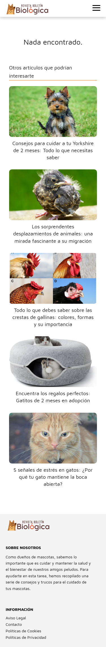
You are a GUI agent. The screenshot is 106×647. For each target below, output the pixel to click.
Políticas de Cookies (23, 630)
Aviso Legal (16, 617)
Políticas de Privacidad (26, 637)
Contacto (14, 624)
